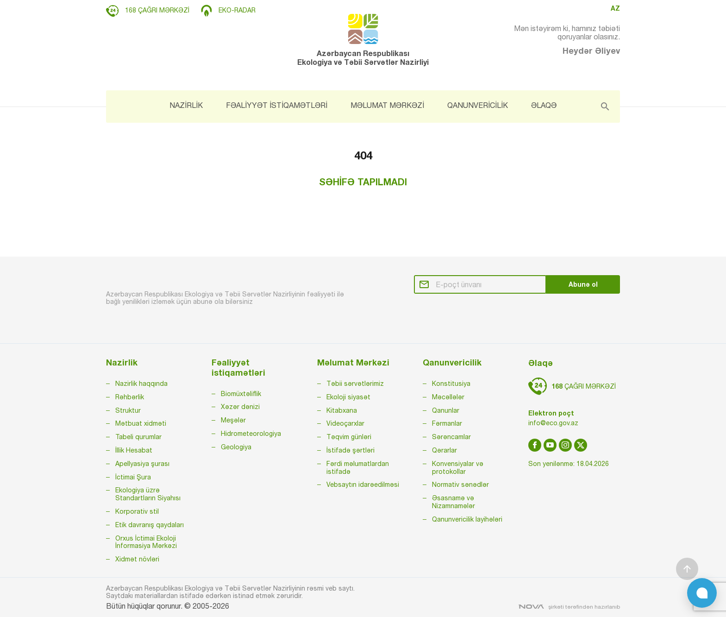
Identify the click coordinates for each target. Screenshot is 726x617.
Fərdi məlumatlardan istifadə (357, 467)
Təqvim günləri (348, 437)
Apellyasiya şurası (142, 463)
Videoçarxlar (345, 423)
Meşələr (233, 420)
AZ (615, 8)
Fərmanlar (447, 423)
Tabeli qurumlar (138, 437)
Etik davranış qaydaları (149, 525)
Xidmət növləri (137, 559)
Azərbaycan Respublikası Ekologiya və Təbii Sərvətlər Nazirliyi (363, 40)
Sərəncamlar (451, 437)
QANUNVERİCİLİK (477, 105)
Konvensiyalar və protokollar (457, 467)
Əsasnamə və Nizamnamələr (453, 502)
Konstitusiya (451, 383)
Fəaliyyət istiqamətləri (238, 368)
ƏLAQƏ (544, 105)
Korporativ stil (137, 511)
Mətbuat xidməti (140, 423)
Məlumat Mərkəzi (353, 362)
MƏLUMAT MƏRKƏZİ (387, 105)
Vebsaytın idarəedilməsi (362, 484)
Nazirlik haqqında (141, 383)
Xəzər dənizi (240, 406)
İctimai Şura (133, 477)
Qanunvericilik (452, 362)
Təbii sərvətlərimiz (355, 383)
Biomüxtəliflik (241, 393)
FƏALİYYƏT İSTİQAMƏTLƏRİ (276, 105)
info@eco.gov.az (553, 423)
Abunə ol (583, 284)
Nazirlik (122, 362)
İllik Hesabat (133, 450)
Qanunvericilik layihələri (467, 519)
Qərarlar (444, 450)
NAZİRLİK (186, 105)
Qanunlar (445, 410)
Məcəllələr (448, 397)
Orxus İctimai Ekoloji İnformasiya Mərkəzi (146, 542)
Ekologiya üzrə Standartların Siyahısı (148, 494)
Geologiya (236, 447)
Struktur (128, 410)
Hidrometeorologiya (251, 433)
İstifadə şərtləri (350, 450)
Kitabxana (341, 410)
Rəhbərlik (129, 397)
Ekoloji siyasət (348, 397)
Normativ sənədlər (460, 484)
